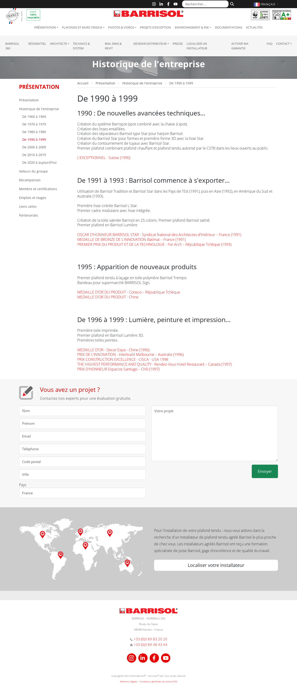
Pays (22, 484)
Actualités (254, 27)
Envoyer (265, 471)
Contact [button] (283, 44)
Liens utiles (28, 206)
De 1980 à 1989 (33, 132)
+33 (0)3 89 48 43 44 (150, 644)
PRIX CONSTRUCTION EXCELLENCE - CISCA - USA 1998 (122, 359)
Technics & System (81, 46)
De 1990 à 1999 (33, 139)
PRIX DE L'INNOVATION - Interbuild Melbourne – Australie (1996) (130, 354)
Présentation (29, 100)
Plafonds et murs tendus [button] (82, 27)
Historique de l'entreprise (39, 109)
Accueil (82, 83)
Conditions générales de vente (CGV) (158, 681)
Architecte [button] (58, 44)
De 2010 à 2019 (33, 155)
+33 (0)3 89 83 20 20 (150, 639)
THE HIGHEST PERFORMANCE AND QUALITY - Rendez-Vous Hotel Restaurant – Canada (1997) (154, 364)
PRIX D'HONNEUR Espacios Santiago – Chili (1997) (118, 369)
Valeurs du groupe (33, 171)
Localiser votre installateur (216, 565)
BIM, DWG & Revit (113, 46)
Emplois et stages (32, 197)
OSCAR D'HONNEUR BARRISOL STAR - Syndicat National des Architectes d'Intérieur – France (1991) (159, 234)
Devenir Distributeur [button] (150, 44)
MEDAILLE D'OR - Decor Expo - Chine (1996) (113, 349)
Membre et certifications (38, 189)
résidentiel (37, 44)
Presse (178, 44)
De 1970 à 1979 (33, 124)
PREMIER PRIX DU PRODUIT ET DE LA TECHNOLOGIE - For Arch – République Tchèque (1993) (154, 244)
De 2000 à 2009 (33, 147)
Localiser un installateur (197, 46)
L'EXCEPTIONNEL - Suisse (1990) (103, 157)
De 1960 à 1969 (33, 116)
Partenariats (28, 215)
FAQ (269, 44)
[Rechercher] (231, 3)
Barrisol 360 (12, 46)
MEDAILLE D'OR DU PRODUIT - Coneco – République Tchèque (128, 292)
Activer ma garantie (239, 46)
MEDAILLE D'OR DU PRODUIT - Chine (108, 297)
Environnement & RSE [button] (192, 27)
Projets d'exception (155, 27)
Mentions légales (128, 681)
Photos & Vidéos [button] (121, 27)
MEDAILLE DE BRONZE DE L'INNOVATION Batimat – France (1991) (131, 239)
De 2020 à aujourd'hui (39, 162)
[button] (266, 4)
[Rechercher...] (205, 3)
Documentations (228, 27)
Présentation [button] (45, 27)
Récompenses (30, 180)
